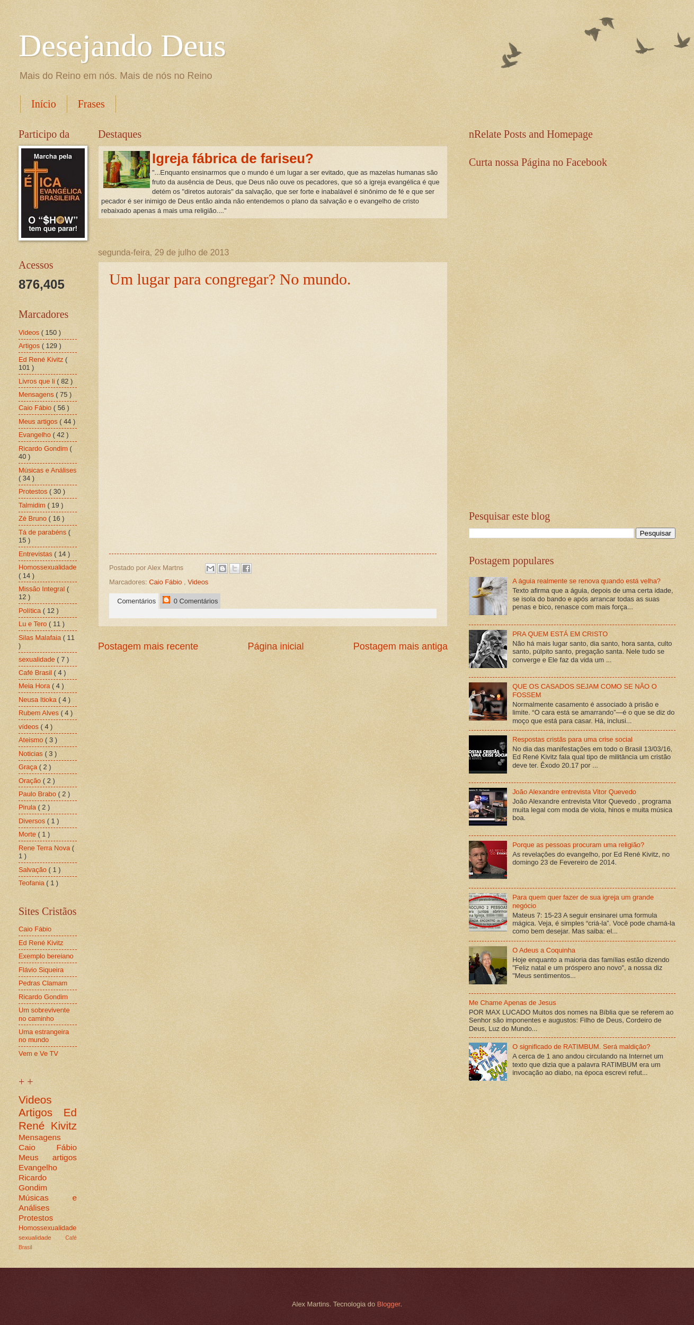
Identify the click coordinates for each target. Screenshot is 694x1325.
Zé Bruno (34, 518)
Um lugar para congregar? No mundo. (230, 279)
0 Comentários (190, 600)
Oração (31, 781)
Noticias (32, 754)
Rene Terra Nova (45, 848)
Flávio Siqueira (41, 970)
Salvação (34, 870)
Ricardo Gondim (44, 448)
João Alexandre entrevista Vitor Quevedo (574, 792)
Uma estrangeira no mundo (44, 1036)
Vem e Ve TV (38, 1053)
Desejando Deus (122, 45)
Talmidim (33, 505)
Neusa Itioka (38, 700)
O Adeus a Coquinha (543, 950)
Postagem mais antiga (400, 646)
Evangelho (35, 435)
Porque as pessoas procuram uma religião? (578, 845)
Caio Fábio (166, 582)
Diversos (33, 821)
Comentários (134, 601)
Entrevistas (36, 554)
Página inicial (275, 646)
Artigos (30, 346)
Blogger (389, 1304)
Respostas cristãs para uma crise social (572, 739)
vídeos (30, 727)
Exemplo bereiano (46, 956)
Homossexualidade (48, 567)
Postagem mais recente (148, 646)
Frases (91, 104)
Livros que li (38, 381)
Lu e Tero (34, 624)
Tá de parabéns (43, 532)
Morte (28, 834)
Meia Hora (35, 686)
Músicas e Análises (48, 470)
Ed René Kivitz (42, 359)
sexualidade (38, 659)
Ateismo (32, 740)
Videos (198, 582)
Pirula (28, 807)
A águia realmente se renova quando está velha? (586, 581)
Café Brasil (36, 673)
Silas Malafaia (41, 638)
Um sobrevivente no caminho (44, 1014)
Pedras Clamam (43, 983)
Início (43, 104)
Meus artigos (39, 421)
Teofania (32, 883)
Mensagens (37, 394)
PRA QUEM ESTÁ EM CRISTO (560, 634)
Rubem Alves (39, 713)
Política (31, 611)
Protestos (34, 491)
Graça (29, 767)
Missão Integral (43, 589)
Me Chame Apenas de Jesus (512, 1003)
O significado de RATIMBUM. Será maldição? (581, 1047)
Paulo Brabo (38, 794)
